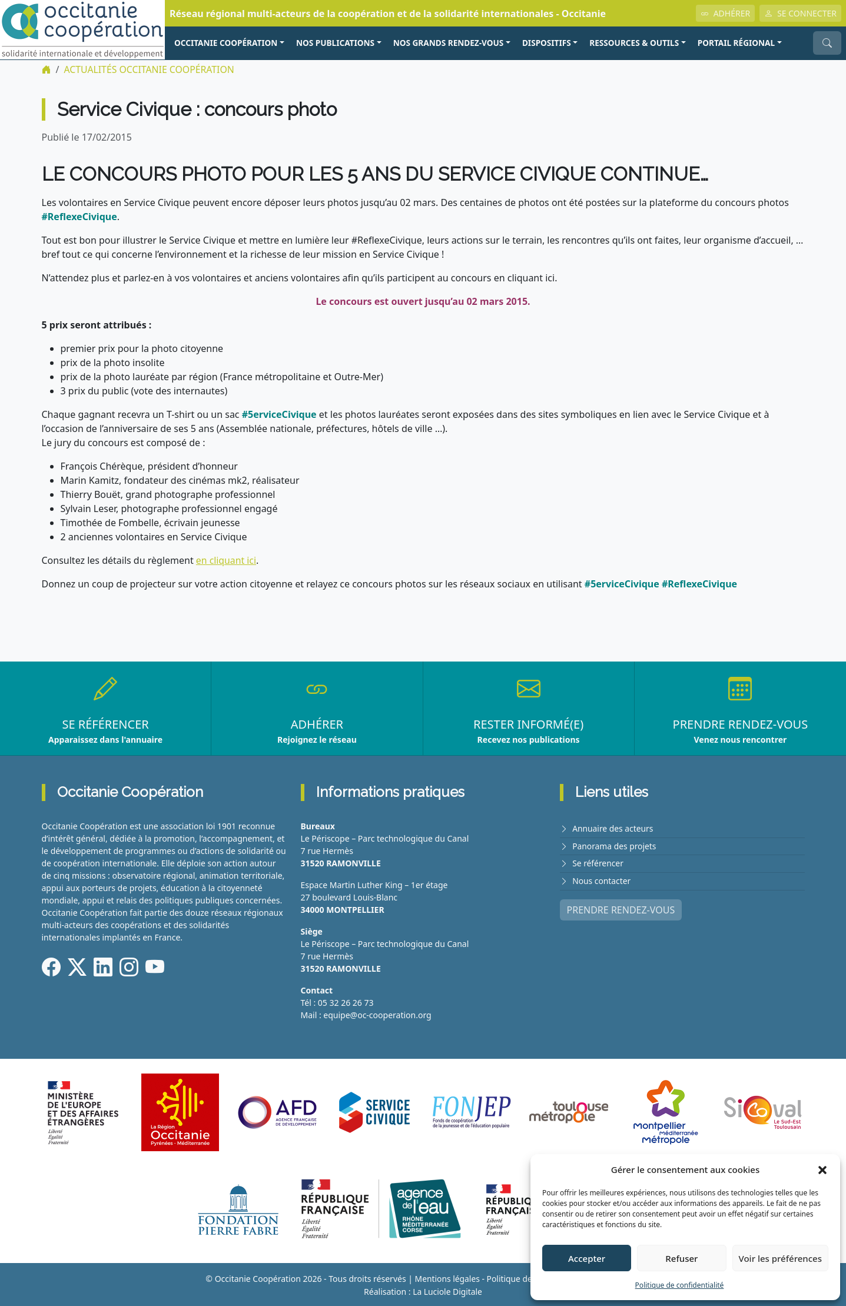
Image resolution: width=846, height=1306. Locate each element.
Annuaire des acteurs (613, 827)
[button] (822, 1169)
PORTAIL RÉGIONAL (736, 42)
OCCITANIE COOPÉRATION (225, 42)
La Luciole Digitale (447, 1290)
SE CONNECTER (800, 13)
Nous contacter (601, 879)
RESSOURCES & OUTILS (634, 42)
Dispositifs (546, 42)
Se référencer (598, 862)
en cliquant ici (226, 559)
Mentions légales (446, 1278)
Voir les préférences (780, 1258)
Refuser (681, 1258)
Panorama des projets (614, 844)
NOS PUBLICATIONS (335, 42)
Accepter (586, 1258)
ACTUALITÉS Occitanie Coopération (150, 69)
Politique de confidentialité (679, 1285)
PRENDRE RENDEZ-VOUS (621, 907)
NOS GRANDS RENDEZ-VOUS (448, 42)
